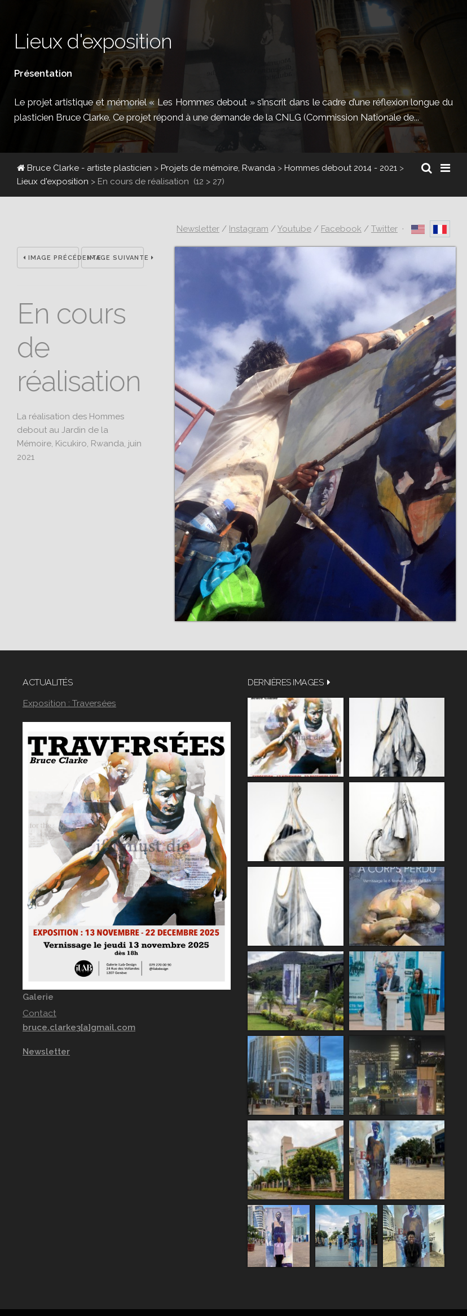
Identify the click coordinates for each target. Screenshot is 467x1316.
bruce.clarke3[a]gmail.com (79, 1027)
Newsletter (198, 229)
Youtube (294, 229)
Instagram (248, 229)
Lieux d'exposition (53, 181)
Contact (39, 1013)
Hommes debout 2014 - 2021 (340, 168)
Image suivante (115, 258)
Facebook (341, 229)
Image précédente (51, 258)
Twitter (384, 229)
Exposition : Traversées (69, 703)
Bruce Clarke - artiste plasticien (84, 168)
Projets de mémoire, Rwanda (218, 168)
